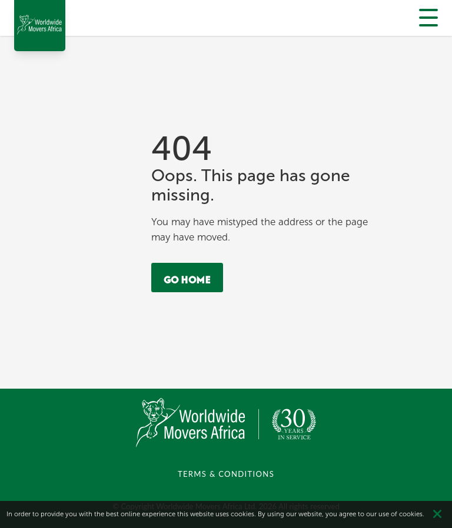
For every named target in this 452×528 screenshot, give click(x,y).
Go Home (187, 277)
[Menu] (428, 17)
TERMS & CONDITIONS (226, 474)
